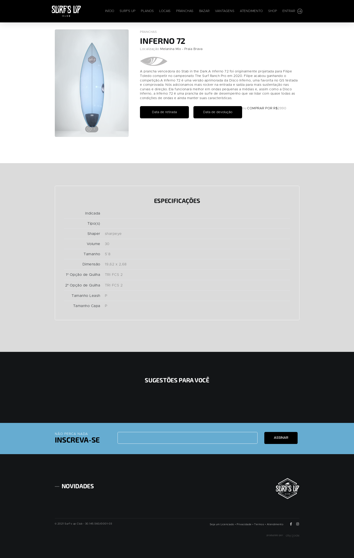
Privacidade (244, 522)
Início (109, 11)
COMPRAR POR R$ (269, 108)
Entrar (292, 11)
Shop (272, 11)
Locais (165, 11)
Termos (259, 522)
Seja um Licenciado (222, 522)
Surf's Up (127, 11)
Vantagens (224, 11)
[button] (89, 129)
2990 (288, 108)
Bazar (204, 11)
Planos (147, 11)
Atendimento (251, 11)
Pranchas (184, 11)
